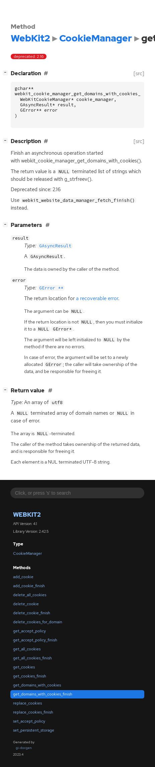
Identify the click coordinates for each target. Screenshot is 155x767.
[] (7, 73)
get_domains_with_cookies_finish (42, 694)
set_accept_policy (29, 721)
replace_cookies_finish (33, 712)
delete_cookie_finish (31, 613)
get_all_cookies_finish (32, 658)
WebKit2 (27, 514)
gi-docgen (24, 748)
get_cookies (24, 667)
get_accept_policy (29, 631)
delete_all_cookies (29, 595)
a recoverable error (97, 298)
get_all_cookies (27, 649)
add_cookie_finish (29, 586)
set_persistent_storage (33, 730)
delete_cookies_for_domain (37, 622)
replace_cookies (27, 703)
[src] (139, 73)
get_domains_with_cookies (37, 685)
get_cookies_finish (29, 676)
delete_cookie (26, 604)
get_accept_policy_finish (35, 640)
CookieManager (27, 553)
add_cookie (23, 577)
